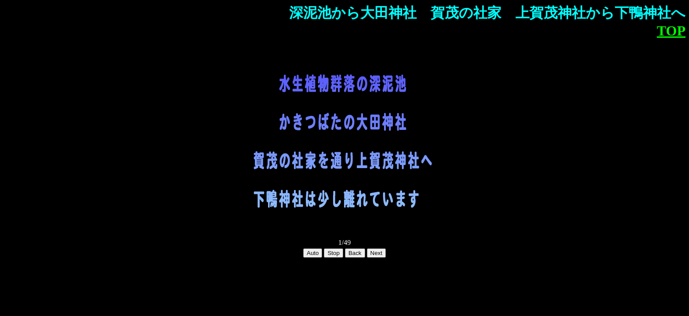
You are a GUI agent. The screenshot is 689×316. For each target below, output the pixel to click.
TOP (671, 31)
